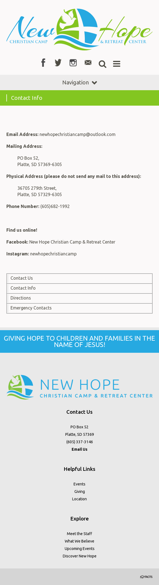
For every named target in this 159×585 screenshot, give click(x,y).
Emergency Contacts (31, 307)
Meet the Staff (79, 533)
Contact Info (23, 287)
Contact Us (22, 278)
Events (79, 484)
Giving (79, 491)
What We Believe (79, 541)
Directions (21, 297)
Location (79, 499)
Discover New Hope (80, 556)
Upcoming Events (80, 548)
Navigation (79, 82)
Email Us (79, 449)
